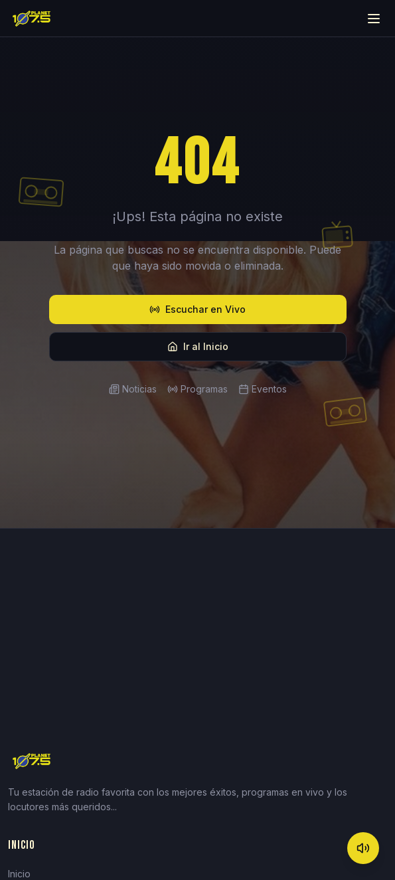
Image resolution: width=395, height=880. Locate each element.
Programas (197, 389)
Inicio (19, 873)
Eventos (262, 389)
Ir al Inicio (197, 346)
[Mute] (363, 848)
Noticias (133, 389)
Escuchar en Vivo (197, 309)
